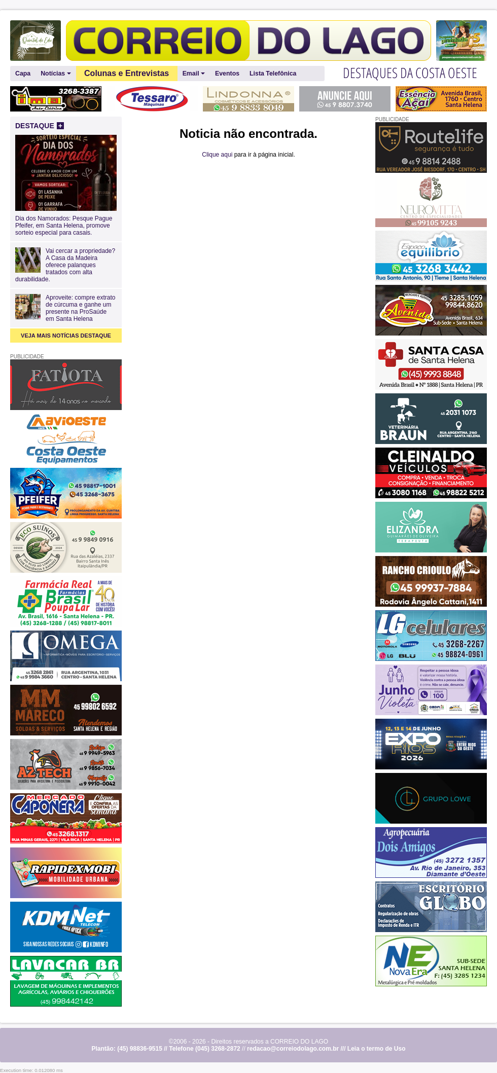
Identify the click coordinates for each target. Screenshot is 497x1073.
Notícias (55, 74)
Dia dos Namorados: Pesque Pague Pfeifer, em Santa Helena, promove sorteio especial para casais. (66, 222)
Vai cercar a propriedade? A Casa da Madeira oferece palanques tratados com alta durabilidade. (65, 265)
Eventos (227, 73)
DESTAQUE (39, 126)
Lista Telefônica (273, 73)
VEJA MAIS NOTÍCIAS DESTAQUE (66, 335)
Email (194, 74)
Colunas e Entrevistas (126, 73)
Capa (22, 73)
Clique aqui (217, 154)
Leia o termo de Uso (376, 1048)
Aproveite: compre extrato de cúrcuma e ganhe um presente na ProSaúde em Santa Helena (80, 308)
